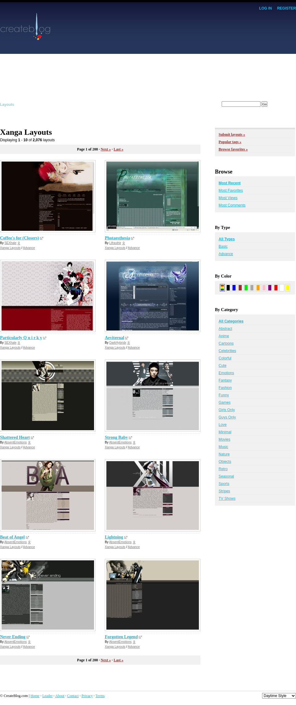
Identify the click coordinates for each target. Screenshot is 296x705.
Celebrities (227, 351)
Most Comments (232, 205)
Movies (224, 439)
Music (223, 447)
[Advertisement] (213, 55)
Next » (106, 149)
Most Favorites (231, 190)
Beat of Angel (12, 537)
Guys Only (227, 417)
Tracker (142, 104)
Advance (29, 248)
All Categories (231, 321)
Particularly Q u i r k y (21, 337)
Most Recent (229, 183)
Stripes (224, 491)
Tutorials (87, 104)
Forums (196, 104)
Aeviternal (114, 337)
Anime (224, 336)
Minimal (225, 432)
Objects (225, 461)
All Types (227, 239)
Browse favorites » (233, 149)
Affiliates (115, 104)
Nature (224, 454)
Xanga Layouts (10, 248)
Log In (265, 8)
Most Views (228, 198)
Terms (100, 696)
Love (223, 425)
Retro (223, 469)
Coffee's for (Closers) (19, 238)
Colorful (225, 358)
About (59, 696)
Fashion (225, 388)
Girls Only (227, 410)
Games (225, 402)
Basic (223, 246)
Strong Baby (116, 437)
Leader (47, 696)
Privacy (87, 696)
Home (35, 696)
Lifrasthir (115, 243)
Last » (118, 149)
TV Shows (227, 498)
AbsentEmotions (15, 442)
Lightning (114, 537)
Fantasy (225, 380)
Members (169, 104)
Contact (73, 696)
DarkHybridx (117, 342)
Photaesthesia (117, 238)
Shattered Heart (15, 437)
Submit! (289, 104)
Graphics (35, 104)
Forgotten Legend (121, 637)
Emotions (226, 373)
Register (286, 8)
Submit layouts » (232, 134)
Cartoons (226, 343)
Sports (224, 484)
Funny (224, 395)
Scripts (61, 104)
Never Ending (13, 637)
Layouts (7, 104)
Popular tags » (230, 142)
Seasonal (226, 476)
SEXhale (10, 243)
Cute (222, 365)
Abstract (225, 328)
